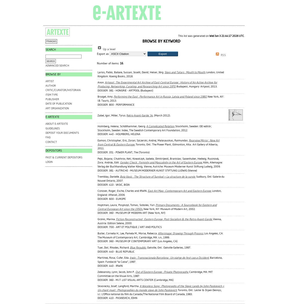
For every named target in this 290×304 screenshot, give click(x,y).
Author (51, 85)
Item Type (52, 94)
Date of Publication (59, 103)
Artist (50, 81)
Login (49, 161)
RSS (220, 55)
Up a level (106, 49)
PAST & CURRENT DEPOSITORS (64, 157)
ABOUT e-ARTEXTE (57, 123)
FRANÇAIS (51, 41)
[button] (162, 53)
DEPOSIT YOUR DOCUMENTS (62, 132)
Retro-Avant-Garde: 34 (140, 115)
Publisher (52, 99)
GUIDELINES (53, 128)
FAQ (48, 137)
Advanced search (57, 65)
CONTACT (51, 142)
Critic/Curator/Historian (63, 90)
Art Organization (57, 108)
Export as (103, 54)
